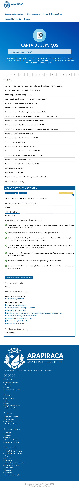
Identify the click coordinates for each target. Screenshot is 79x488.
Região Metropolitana (12, 406)
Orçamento (9, 456)
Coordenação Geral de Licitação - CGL (18, 95)
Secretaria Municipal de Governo (16, 142)
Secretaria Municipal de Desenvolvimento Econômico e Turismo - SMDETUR (31, 116)
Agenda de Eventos (12, 442)
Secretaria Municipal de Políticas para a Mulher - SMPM (24, 155)
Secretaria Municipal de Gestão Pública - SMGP (21, 138)
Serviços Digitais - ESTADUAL (15, 168)
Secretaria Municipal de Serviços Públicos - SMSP (22, 164)
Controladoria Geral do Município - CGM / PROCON (22, 90)
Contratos (8, 472)
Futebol (7, 403)
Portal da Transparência (52, 14)
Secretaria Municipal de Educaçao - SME (19, 134)
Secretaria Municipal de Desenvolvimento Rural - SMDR (24, 121)
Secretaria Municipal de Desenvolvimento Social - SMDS (24, 125)
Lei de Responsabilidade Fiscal (15, 463)
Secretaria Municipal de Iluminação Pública (20, 146)
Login (27, 19)
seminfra (23, 193)
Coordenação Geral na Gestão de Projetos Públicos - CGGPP (25, 99)
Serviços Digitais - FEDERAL (14, 172)
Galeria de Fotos (11, 408)
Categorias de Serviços (14, 14)
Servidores (9, 468)
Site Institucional (33, 14)
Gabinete (8, 385)
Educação (8, 401)
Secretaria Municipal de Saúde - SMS (18, 160)
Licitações (8, 470)
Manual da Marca (11, 440)
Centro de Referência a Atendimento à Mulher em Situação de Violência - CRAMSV (34, 86)
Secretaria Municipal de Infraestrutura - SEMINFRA (23, 151)
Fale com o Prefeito (12, 417)
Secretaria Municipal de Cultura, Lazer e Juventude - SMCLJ (25, 112)
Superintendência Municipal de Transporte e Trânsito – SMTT (27, 177)
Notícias (8, 435)
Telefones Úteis (10, 424)
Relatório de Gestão (12, 465)
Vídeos (7, 437)
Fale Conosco (9, 419)
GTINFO (8, 387)
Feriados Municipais (12, 382)
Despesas (8, 460)
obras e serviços (12, 193)
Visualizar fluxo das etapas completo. (19, 278)
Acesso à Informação (13, 19)
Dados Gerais (10, 398)
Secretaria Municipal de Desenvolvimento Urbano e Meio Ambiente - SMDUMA (32, 129)
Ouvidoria (8, 421)
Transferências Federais (13, 451)
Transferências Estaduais (14, 453)
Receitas (8, 458)
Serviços (8, 433)
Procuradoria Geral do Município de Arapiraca (21, 103)
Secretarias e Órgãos (12, 390)
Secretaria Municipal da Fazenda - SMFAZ (19, 108)
